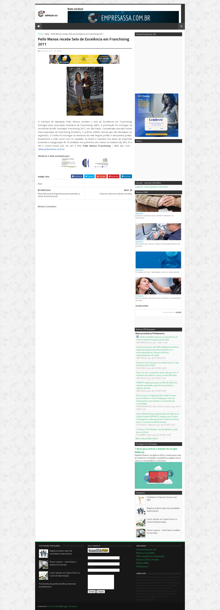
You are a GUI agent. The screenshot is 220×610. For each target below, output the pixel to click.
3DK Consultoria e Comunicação (150, 556)
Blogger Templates (69, 606)
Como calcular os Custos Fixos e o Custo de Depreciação (162, 520)
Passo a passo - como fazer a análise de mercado (163, 531)
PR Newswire (142, 566)
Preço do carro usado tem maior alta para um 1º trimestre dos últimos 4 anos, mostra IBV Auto (157, 374)
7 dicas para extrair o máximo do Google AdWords (156, 450)
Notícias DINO (142, 562)
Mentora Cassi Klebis (145, 552)
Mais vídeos (153, 438)
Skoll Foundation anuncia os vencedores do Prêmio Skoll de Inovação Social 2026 (157, 338)
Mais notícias (141, 438)
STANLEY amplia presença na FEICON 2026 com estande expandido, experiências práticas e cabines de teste (157, 385)
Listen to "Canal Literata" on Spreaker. (152, 186)
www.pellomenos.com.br (51, 149)
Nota (47, 33)
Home (40, 33)
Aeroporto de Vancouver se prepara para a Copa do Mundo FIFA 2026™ (157, 364)
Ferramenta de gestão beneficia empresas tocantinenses (57, 585)
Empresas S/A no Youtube (147, 559)
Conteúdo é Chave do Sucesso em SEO (162, 498)
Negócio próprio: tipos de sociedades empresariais (163, 509)
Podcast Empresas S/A (146, 549)
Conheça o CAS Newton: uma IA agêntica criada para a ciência (157, 430)
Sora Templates (53, 606)
